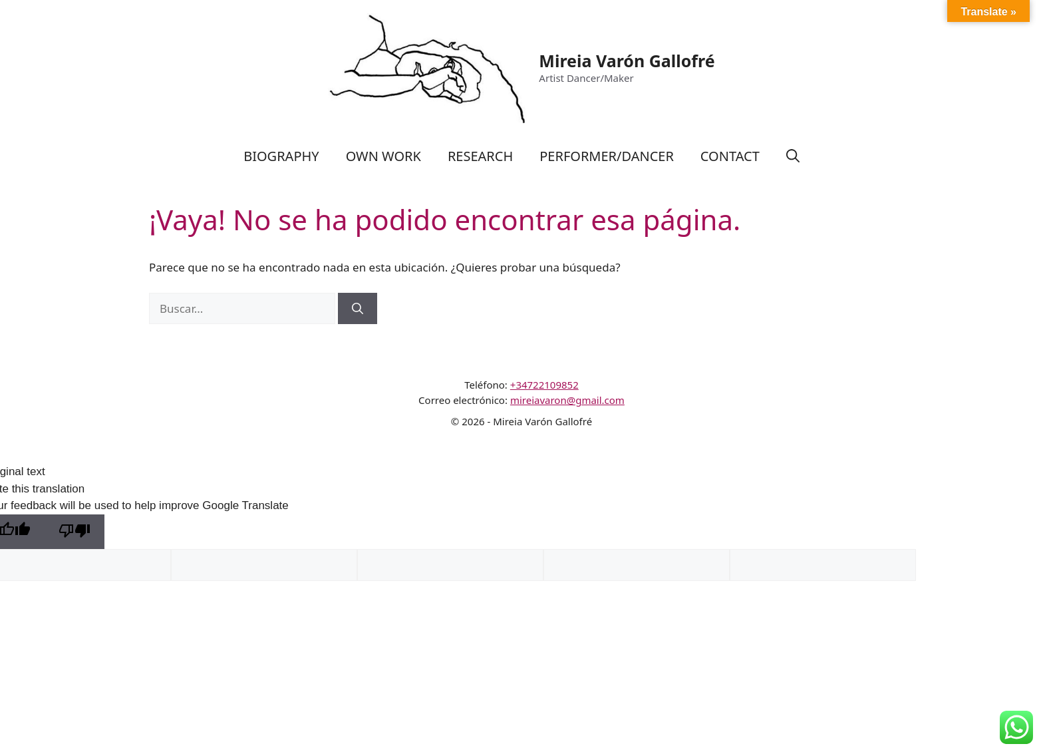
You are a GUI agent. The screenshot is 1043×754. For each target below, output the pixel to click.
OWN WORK (383, 156)
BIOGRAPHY (281, 156)
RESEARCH (480, 156)
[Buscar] (357, 309)
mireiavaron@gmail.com (567, 400)
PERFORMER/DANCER (606, 156)
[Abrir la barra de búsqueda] (793, 156)
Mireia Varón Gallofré (626, 60)
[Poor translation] (74, 532)
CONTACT (730, 156)
